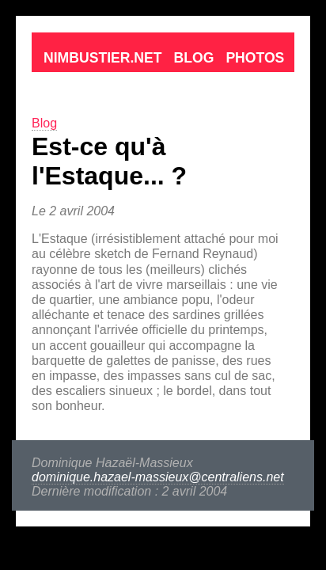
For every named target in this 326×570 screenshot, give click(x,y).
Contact (253, 24)
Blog (137, 24)
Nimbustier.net (60, 24)
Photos (189, 24)
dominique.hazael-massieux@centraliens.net (130, 311)
